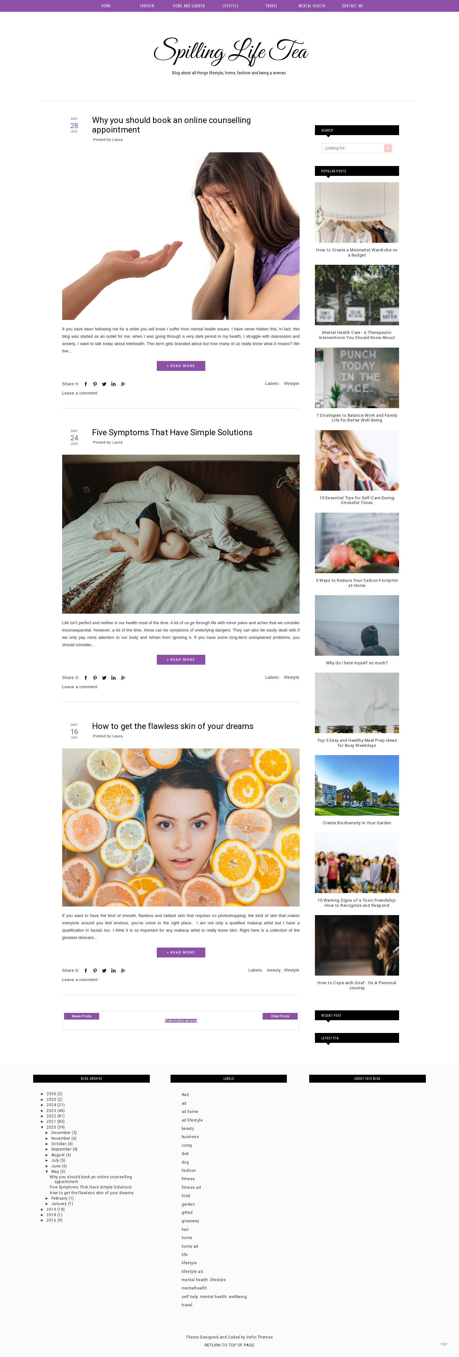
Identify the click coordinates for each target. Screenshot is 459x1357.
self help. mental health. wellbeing (214, 1297)
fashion (189, 1170)
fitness (188, 1179)
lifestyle (291, 383)
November (61, 1138)
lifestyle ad (192, 1271)
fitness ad (191, 1187)
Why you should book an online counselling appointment (171, 124)
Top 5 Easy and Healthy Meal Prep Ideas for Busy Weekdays (357, 743)
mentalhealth (194, 1288)
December (61, 1132)
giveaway (191, 1221)
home (187, 1238)
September (62, 1149)
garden (188, 1204)
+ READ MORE (181, 366)
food (186, 1196)
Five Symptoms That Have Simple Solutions (172, 432)
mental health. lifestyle (204, 1280)
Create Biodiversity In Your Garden (357, 822)
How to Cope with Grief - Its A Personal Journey (357, 985)
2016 (52, 1220)
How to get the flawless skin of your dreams (173, 726)
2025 (52, 1099)
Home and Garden (189, 5)
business (190, 1137)
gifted (187, 1212)
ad (184, 1103)
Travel (271, 5)
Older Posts (280, 1016)
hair (185, 1229)
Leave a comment (80, 393)
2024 (52, 1105)
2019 (52, 1209)
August (58, 1155)
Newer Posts (81, 1016)
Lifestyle (230, 5)
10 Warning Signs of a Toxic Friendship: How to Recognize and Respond (357, 903)
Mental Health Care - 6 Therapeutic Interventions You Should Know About (357, 335)
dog (185, 1162)
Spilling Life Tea (229, 52)
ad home (190, 1111)
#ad (185, 1095)
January (59, 1204)
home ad (190, 1246)
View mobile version (181, 1020)
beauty (274, 970)
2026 (52, 1094)
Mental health (312, 5)
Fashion (147, 5)
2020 (52, 1127)
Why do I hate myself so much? (357, 662)
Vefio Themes (259, 1337)
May (55, 1171)
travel (187, 1305)
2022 (52, 1116)
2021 (52, 1121)
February (60, 1198)
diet (185, 1153)
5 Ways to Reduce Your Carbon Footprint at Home (357, 583)
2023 (52, 1110)
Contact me (352, 5)
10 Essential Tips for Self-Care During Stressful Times (356, 500)
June (56, 1166)
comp (187, 1145)
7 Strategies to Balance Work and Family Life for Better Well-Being (357, 418)
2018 (52, 1215)
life (185, 1254)
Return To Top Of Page (229, 1345)
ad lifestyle (192, 1120)
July (55, 1160)
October (59, 1144)
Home (106, 5)
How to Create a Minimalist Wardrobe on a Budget (356, 252)
